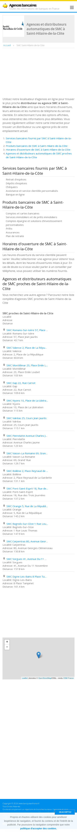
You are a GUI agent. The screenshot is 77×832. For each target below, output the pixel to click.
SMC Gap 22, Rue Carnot (20, 383)
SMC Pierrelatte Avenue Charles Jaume (27, 435)
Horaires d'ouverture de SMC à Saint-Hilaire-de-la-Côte (38, 149)
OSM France (68, 678)
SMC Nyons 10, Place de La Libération (27, 400)
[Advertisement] (27, 73)
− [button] (7, 647)
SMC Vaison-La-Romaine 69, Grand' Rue (27, 453)
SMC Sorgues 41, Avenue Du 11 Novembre (27, 559)
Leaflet (24, 678)
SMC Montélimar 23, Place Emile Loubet (27, 365)
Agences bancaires (22, 5)
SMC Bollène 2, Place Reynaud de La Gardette (27, 471)
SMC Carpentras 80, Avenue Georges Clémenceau (27, 541)
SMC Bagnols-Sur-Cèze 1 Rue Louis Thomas (27, 523)
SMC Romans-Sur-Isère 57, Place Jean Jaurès (27, 330)
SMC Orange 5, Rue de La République (27, 506)
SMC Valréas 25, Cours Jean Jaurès (26, 418)
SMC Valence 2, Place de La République (27, 347)
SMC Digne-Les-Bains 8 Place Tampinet (27, 576)
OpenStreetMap (44, 678)
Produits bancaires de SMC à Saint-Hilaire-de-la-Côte (37, 146)
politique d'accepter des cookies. (38, 828)
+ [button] (7, 642)
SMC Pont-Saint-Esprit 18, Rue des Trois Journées (27, 488)
